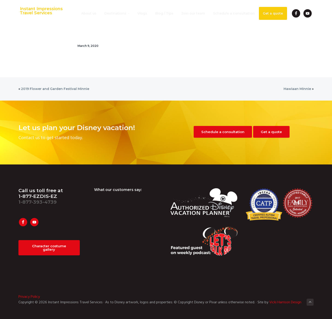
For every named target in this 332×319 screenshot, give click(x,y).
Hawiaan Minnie (297, 89)
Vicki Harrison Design (285, 302)
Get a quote (271, 132)
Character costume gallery (49, 248)
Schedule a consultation (222, 132)
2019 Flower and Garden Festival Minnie (55, 89)
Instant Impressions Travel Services (39, 11)
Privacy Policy (29, 297)
